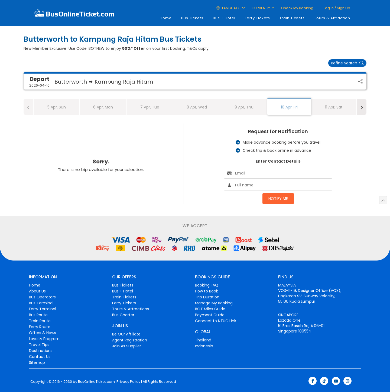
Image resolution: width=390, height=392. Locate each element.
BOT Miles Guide (210, 309)
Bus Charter (123, 315)
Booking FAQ (206, 285)
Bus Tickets (192, 18)
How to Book (206, 291)
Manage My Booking (214, 303)
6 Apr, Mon (103, 107)
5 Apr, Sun (56, 107)
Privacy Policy (128, 381)
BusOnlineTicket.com (96, 381)
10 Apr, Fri (289, 107)
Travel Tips (39, 344)
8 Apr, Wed (197, 107)
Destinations (41, 350)
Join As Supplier (126, 346)
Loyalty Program (44, 338)
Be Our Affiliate (126, 334)
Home (166, 18)
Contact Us (39, 356)
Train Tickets (292, 18)
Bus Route (38, 315)
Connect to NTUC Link (215, 321)
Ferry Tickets (257, 18)
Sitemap (37, 362)
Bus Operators (42, 297)
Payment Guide (210, 315)
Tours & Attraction (332, 18)
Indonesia (204, 346)
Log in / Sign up (336, 8)
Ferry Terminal (42, 309)
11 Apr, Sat (334, 107)
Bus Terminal (41, 303)
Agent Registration (129, 340)
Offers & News (42, 332)
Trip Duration (207, 297)
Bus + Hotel (224, 18)
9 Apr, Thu (244, 107)
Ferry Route (39, 327)
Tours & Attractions (130, 309)
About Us (37, 291)
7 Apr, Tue (149, 107)
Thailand (203, 340)
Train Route (40, 321)
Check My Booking (297, 8)
